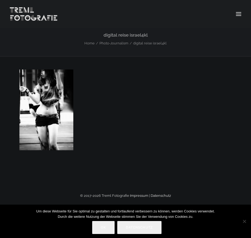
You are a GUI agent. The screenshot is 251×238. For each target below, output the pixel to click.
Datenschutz (161, 196)
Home (89, 43)
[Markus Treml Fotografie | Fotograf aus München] (34, 14)
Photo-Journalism (113, 43)
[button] (238, 14)
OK (103, 227)
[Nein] (244, 221)
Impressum (139, 196)
